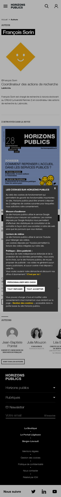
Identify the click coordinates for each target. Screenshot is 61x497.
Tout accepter (35, 289)
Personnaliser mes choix (21, 282)
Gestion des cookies (23, 303)
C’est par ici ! (33, 274)
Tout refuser (15, 289)
